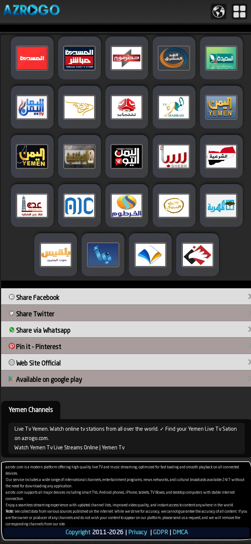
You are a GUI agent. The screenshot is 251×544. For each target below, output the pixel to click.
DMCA (180, 532)
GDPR (160, 532)
